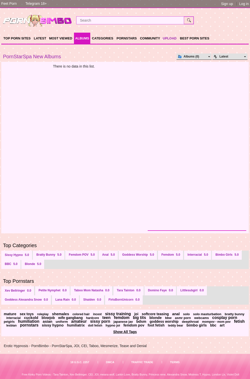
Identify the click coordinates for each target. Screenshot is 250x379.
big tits (139, 317)
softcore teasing (155, 314)
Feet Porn (9, 4)
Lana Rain (65, 299)
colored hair (81, 314)
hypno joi (113, 325)
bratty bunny (234, 314)
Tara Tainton (129, 290)
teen (106, 317)
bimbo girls (197, 325)
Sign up (227, 4)
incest (97, 314)
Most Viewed (60, 38)
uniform (62, 321)
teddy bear (175, 325)
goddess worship (164, 321)
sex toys (27, 314)
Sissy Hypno (17, 255)
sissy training (118, 314)
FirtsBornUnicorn (124, 299)
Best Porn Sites (194, 38)
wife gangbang (70, 318)
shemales (60, 314)
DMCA (110, 362)
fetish (239, 321)
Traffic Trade (142, 362)
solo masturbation (207, 314)
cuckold (31, 317)
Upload (170, 38)
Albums (82, 38)
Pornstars (127, 38)
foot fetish (156, 325)
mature (10, 314)
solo (186, 314)
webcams (201, 318)
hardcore (92, 318)
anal (176, 314)
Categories (102, 38)
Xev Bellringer (18, 290)
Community (150, 38)
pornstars (29, 325)
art (222, 325)
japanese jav (123, 321)
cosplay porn (224, 317)
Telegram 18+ (36, 4)
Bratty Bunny (48, 254)
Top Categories (20, 245)
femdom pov (133, 325)
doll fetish (95, 325)
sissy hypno (53, 325)
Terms (175, 362)
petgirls (9, 321)
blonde (155, 317)
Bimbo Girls (227, 254)
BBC (11, 264)
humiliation (28, 321)
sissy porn (100, 321)
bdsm (141, 321)
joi (136, 314)
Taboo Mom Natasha (91, 290)
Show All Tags (125, 332)
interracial (13, 318)
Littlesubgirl (192, 290)
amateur (79, 321)
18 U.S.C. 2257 (79, 362)
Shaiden (92, 299)
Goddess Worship (138, 254)
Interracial (198, 254)
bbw (168, 318)
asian (47, 321)
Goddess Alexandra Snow (26, 299)
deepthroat (190, 321)
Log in (244, 4)
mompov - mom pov (216, 321)
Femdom (170, 254)
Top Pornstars (18, 281)
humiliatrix (76, 325)
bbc (213, 325)
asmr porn (183, 318)
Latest (40, 38)
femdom (121, 317)
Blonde (33, 264)
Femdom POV (82, 254)
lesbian (11, 325)
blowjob (48, 318)
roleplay (43, 314)
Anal (108, 254)
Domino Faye (160, 290)
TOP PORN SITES (17, 38)
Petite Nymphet (53, 290)
